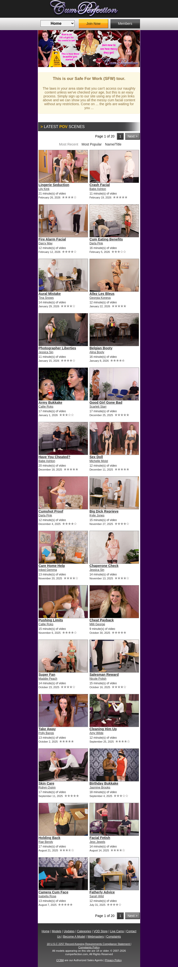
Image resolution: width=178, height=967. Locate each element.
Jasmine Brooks (99, 787)
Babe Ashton (97, 189)
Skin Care (46, 783)
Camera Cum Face (53, 892)
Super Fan (47, 674)
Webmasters (96, 936)
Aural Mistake (50, 294)
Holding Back (49, 838)
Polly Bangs (46, 733)
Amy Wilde (96, 733)
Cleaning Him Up (103, 729)
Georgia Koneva (100, 298)
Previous (45, 48)
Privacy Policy (113, 960)
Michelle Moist (98, 461)
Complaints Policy (88, 947)
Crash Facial (99, 185)
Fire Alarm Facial (52, 239)
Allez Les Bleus (102, 294)
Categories (84, 931)
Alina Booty (96, 352)
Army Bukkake (50, 402)
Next (133, 48)
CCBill (60, 960)
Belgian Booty (100, 348)
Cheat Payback (101, 620)
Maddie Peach (48, 678)
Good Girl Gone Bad (105, 402)
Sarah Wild (96, 896)
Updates (69, 931)
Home (45, 931)
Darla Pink (96, 243)
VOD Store (100, 931)
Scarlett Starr (98, 406)
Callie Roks (46, 406)
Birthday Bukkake (103, 783)
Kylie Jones (96, 515)
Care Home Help (52, 566)
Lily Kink (44, 189)
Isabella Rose (47, 896)
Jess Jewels (97, 842)
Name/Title (113, 144)
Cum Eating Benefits (106, 239)
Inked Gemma (48, 570)
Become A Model (74, 936)
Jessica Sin (46, 352)
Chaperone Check (104, 566)
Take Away (47, 729)
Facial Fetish (99, 838)
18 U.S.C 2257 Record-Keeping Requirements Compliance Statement (89, 943)
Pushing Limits (51, 620)
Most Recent (68, 144)
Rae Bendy (46, 842)
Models (56, 931)
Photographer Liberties (57, 348)
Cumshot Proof (51, 511)
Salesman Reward (104, 674)
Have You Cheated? (54, 457)
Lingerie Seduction (54, 185)
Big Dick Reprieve (104, 511)
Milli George (97, 624)
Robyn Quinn (47, 787)
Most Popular (91, 144)
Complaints (113, 936)
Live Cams (117, 931)
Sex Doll (96, 457)
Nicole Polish (97, 678)
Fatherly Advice (102, 892)
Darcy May (45, 243)
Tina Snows (46, 298)
